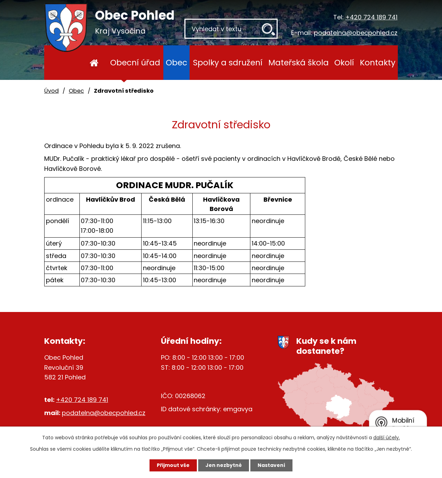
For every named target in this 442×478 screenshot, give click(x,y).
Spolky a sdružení (227, 62)
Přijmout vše (173, 465)
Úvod (94, 62)
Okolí (344, 62)
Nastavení (271, 465)
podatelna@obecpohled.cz (355, 32)
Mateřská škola (298, 62)
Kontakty (377, 62)
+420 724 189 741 (371, 17)
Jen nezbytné (223, 465)
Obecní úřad (135, 62)
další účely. (386, 437)
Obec (176, 62)
